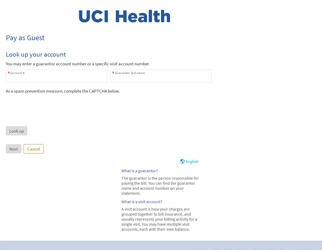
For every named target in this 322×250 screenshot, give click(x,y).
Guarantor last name (130, 73)
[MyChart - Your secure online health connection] (125, 16)
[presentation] (46, 104)
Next (13, 149)
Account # (17, 73)
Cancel (33, 149)
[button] (16, 130)
